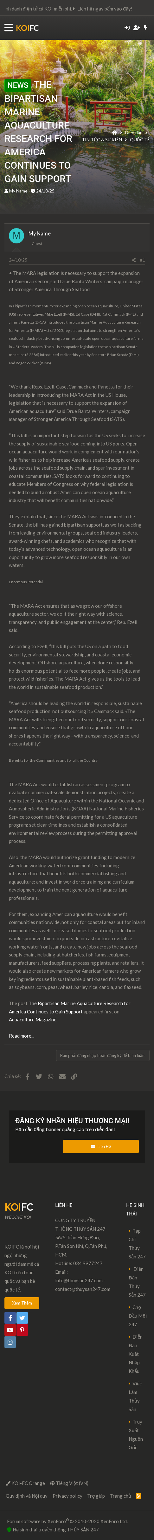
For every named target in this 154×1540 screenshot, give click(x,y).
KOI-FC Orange (25, 1483)
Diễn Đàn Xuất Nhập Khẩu (136, 1354)
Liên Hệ (101, 1146)
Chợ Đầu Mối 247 (138, 1315)
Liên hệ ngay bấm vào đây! (116, 8)
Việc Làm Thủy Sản (135, 1396)
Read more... (21, 1036)
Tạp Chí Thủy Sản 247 (137, 1243)
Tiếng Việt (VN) (69, 1483)
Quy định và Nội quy (27, 1496)
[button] (8, 28)
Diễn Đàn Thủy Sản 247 (137, 1282)
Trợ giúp (96, 1496)
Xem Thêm (22, 1303)
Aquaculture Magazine (32, 1019)
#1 (142, 259)
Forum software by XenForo (67, 1521)
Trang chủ (120, 1496)
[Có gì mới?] (146, 28)
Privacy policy (67, 1496)
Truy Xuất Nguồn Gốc (136, 1434)
